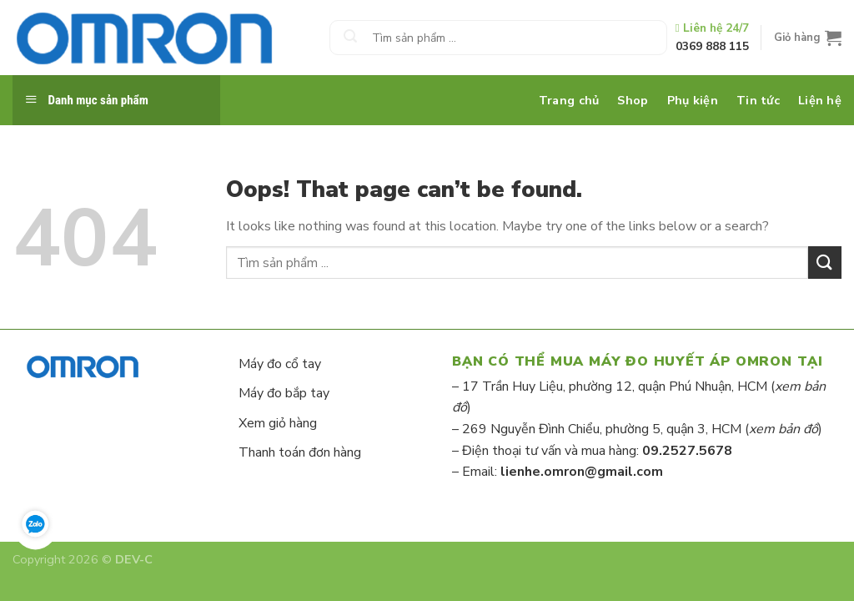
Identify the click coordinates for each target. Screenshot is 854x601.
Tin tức (758, 100)
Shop (632, 100)
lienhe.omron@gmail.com (581, 471)
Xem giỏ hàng (278, 423)
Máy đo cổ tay (280, 364)
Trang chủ (569, 100)
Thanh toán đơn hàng (300, 452)
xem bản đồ (783, 429)
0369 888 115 (712, 46)
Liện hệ (819, 100)
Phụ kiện (692, 100)
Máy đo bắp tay (284, 393)
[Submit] (350, 37)
